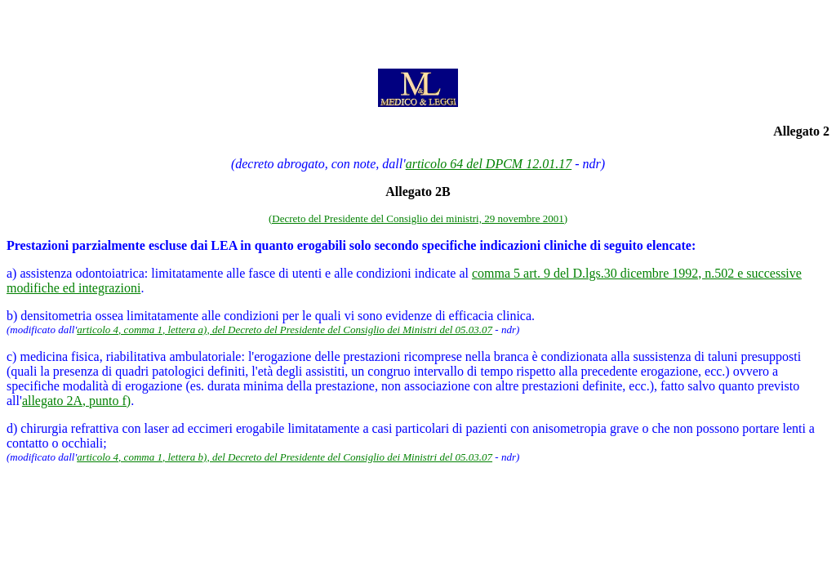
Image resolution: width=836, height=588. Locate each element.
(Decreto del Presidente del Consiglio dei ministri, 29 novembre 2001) (418, 218)
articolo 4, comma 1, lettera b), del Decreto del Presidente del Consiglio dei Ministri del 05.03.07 (284, 457)
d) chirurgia (37, 428)
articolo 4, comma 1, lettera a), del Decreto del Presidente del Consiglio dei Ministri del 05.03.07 (284, 329)
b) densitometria (49, 316)
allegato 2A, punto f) (76, 401)
